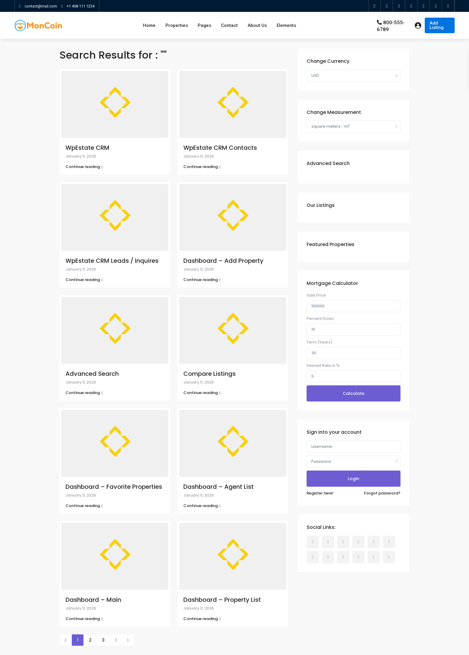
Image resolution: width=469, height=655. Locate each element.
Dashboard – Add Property (223, 260)
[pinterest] (328, 557)
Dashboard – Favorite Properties (114, 487)
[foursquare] (448, 6)
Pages (204, 25)
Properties (176, 25)
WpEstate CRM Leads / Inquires (112, 260)
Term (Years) (319, 342)
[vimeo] (358, 557)
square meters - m (330, 126)
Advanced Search (92, 374)
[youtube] (424, 6)
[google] (399, 6)
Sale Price (316, 295)
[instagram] (436, 6)
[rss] (328, 542)
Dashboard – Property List (222, 600)
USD (315, 75)
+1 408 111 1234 (81, 6)
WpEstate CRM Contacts (220, 147)
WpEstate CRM (87, 147)
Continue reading (84, 167)
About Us (257, 25)
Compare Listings (209, 374)
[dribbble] (358, 542)
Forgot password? (382, 493)
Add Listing (437, 25)
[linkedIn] (411, 6)
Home (149, 25)
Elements (286, 25)
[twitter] (387, 6)
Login (353, 479)
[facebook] (374, 6)
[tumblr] (313, 557)
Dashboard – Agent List (218, 487)
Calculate (353, 393)
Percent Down (320, 318)
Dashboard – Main (93, 600)
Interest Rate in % (323, 365)
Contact (229, 25)
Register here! (320, 493)
